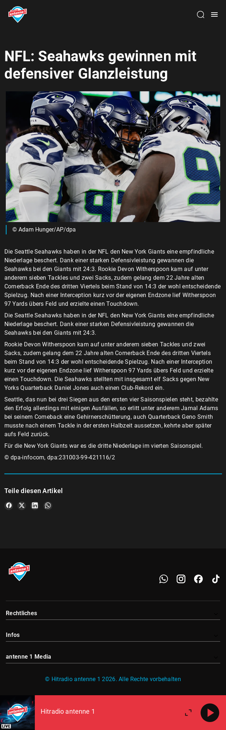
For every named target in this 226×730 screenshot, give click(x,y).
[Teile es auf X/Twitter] (21, 505)
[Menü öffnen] (214, 14)
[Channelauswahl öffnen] (200, 14)
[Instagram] (181, 579)
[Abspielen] (210, 712)
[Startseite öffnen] (17, 14)
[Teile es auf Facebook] (8, 505)
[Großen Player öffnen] (188, 712)
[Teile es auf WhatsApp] (48, 505)
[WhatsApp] (163, 579)
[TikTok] (215, 579)
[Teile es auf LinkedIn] (34, 505)
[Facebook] (198, 579)
